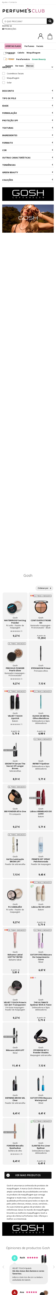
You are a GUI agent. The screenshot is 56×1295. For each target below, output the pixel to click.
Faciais (39, 46)
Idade (27, 105)
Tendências (27, 164)
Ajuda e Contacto (9, 2)
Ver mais (19, 65)
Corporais (10, 52)
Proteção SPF (27, 120)
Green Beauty (39, 59)
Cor (27, 150)
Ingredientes (27, 135)
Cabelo (20, 52)
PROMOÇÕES (9, 29)
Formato (27, 142)
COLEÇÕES (27, 180)
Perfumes (29, 46)
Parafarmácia (23, 59)
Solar (9, 59)
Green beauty (27, 172)
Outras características (27, 157)
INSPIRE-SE (7, 26)
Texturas (27, 127)
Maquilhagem (33, 52)
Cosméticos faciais (13, 73)
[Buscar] (50, 21)
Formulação (27, 113)
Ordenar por (44, 588)
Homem (9, 65)
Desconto (27, 90)
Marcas (29, 65)
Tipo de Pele (27, 98)
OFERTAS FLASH (13, 46)
